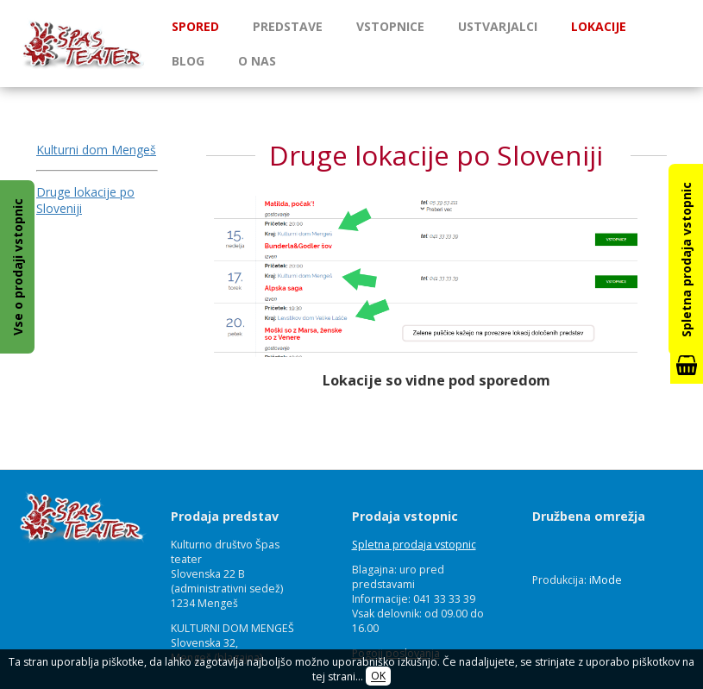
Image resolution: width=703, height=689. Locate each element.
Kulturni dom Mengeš (96, 149)
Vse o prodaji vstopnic (17, 266)
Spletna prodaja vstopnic (414, 544)
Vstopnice (390, 26)
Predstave (288, 26)
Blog (188, 61)
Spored (195, 26)
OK (378, 676)
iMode (605, 580)
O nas (257, 61)
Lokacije (598, 26)
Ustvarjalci (497, 26)
